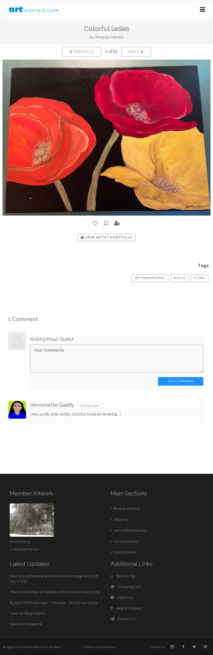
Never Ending (20, 542)
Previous (81, 52)
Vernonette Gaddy (52, 405)
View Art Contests (25, 624)
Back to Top (123, 576)
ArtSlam (55, 647)
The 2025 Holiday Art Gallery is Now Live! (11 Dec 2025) (55, 592)
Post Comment (181, 381)
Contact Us (123, 619)
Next (136, 52)
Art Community (126, 541)
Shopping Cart (126, 587)
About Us (122, 597)
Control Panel (124, 552)
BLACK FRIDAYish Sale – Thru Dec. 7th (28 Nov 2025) (54, 603)
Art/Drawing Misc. (150, 278)
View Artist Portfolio (106, 237)
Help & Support (126, 608)
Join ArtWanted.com (130, 530)
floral (200, 278)
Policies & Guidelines (100, 647)
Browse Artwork (126, 508)
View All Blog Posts (27, 613)
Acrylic (179, 278)
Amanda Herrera (109, 37)
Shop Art (120, 520)
